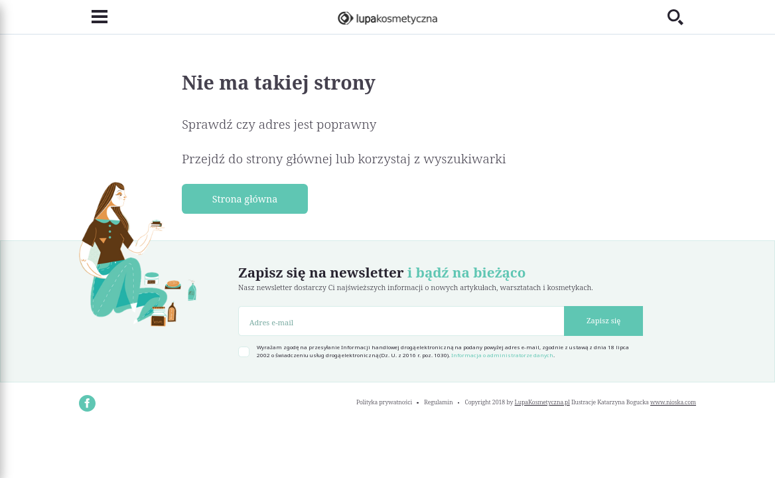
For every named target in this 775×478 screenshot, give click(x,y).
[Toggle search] (682, 17)
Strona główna (245, 199)
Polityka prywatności (384, 402)
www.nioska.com (673, 402)
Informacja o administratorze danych (502, 355)
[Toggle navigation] (93, 17)
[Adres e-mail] (401, 321)
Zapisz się (603, 320)
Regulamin (438, 402)
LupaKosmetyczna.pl (542, 402)
